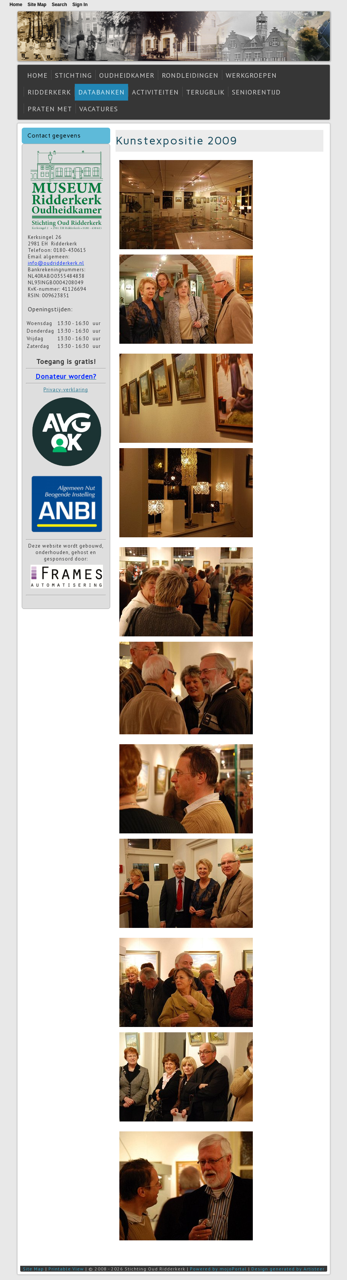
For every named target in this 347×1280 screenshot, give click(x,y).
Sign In (80, 4)
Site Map (33, 1269)
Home (37, 75)
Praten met (49, 108)
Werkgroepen (251, 75)
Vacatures (98, 108)
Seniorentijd (256, 92)
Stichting (73, 75)
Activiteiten (155, 92)
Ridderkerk (49, 92)
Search (59, 4)
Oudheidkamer (126, 75)
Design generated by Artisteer (288, 1269)
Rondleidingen (190, 75)
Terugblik (205, 92)
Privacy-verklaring (65, 389)
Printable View (66, 1269)
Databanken (101, 92)
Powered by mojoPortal (218, 1269)
